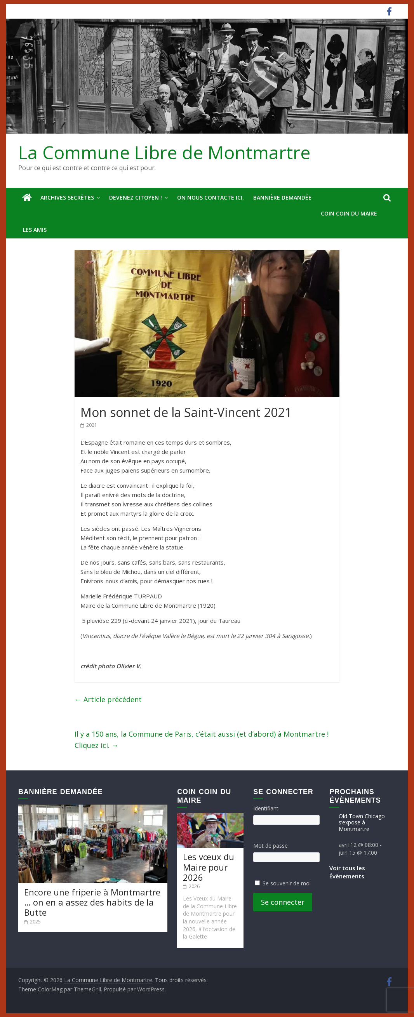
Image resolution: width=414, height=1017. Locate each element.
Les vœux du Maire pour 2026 (208, 867)
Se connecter (282, 902)
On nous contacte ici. (210, 197)
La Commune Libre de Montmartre (164, 152)
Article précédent (108, 699)
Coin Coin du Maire (349, 213)
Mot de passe (270, 845)
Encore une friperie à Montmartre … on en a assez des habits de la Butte (92, 902)
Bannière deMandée (282, 197)
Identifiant (265, 808)
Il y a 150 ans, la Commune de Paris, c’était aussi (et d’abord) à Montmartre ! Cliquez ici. (202, 739)
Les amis (35, 229)
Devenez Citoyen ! (135, 197)
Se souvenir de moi (287, 883)
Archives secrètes (67, 197)
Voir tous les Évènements (347, 872)
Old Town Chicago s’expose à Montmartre (362, 822)
